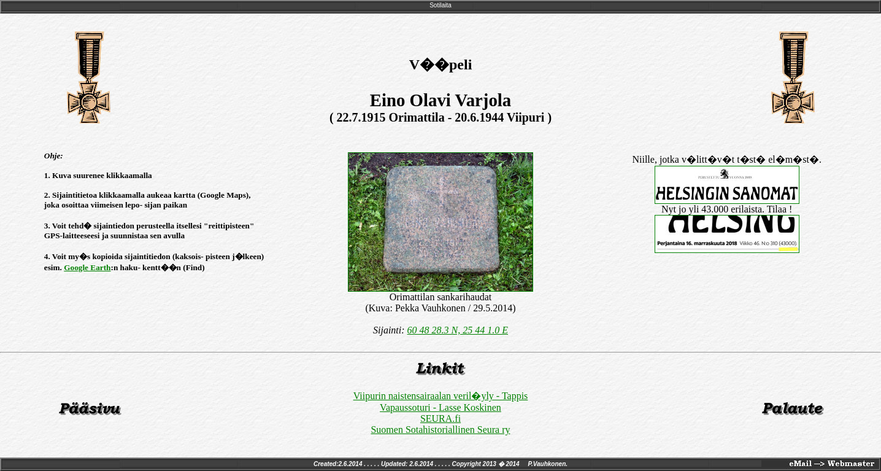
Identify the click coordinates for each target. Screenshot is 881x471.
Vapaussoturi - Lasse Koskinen (440, 407)
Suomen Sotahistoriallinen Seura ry (440, 429)
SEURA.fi (440, 418)
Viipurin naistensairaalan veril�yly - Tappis (440, 396)
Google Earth (87, 267)
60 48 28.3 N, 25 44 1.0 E (457, 330)
